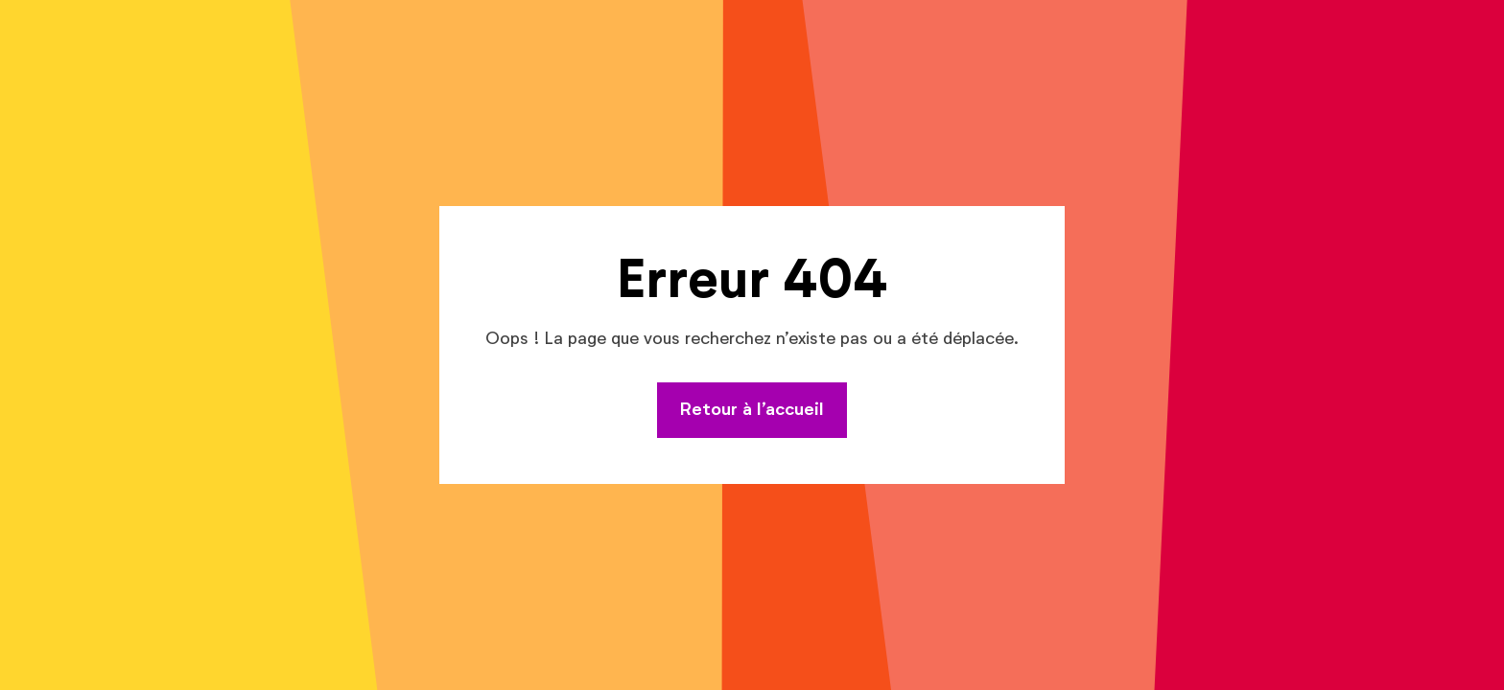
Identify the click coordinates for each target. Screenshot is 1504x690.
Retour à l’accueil (752, 410)
